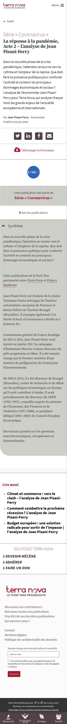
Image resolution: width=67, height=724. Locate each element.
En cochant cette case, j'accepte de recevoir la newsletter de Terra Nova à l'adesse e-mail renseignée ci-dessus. (33, 664)
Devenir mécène (21, 556)
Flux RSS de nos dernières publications (30, 616)
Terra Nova (35, 280)
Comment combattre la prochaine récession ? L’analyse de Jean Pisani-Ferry (36, 512)
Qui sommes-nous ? (17, 621)
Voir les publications (35, 213)
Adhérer (14, 562)
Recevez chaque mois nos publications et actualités (32, 648)
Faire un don (18, 567)
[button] (62, 6)
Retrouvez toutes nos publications (27, 611)
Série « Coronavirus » (33, 198)
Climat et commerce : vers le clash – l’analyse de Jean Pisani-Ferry (34, 498)
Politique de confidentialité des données (31, 639)
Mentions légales (15, 635)
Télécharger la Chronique (33, 150)
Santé (10, 21)
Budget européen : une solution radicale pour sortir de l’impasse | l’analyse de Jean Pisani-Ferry (35, 527)
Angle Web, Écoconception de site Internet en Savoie (34, 709)
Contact (10, 630)
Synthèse (15, 225)
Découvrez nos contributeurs (23, 607)
